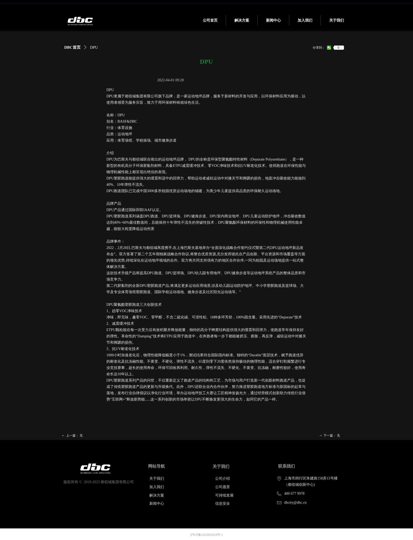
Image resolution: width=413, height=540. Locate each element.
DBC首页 (72, 47)
